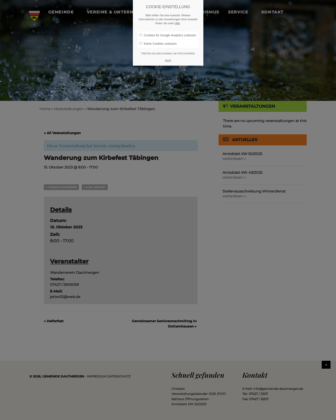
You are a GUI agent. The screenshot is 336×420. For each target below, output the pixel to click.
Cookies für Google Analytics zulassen (167, 35)
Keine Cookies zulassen (158, 43)
